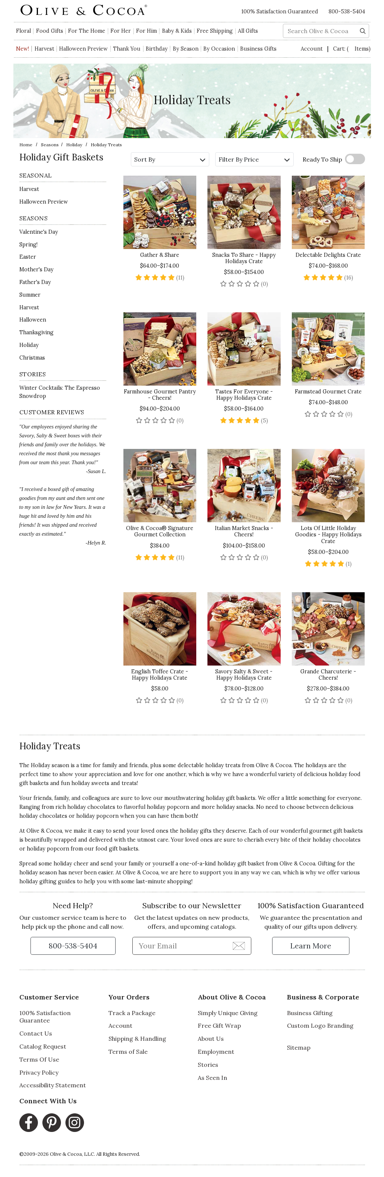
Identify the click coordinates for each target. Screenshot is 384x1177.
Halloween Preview (83, 48)
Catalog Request (42, 1046)
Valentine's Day (38, 232)
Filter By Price (254, 159)
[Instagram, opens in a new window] (74, 1122)
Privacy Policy (38, 1072)
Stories (208, 1064)
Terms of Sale (128, 1051)
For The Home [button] (86, 31)
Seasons (50, 144)
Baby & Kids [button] (177, 31)
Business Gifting (310, 1013)
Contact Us (35, 1033)
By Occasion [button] (219, 48)
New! (22, 48)
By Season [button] (186, 48)
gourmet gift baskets (336, 830)
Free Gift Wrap (219, 1025)
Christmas (32, 357)
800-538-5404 (347, 11)
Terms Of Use (39, 1059)
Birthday (157, 48)
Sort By (169, 159)
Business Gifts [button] (258, 48)
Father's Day (35, 282)
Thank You (127, 48)
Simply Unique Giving (228, 1013)
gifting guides (57, 881)
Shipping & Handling (137, 1038)
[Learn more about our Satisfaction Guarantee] (310, 946)
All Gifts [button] (248, 31)
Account (312, 48)
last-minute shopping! (164, 881)
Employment (216, 1051)
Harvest (44, 48)
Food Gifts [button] (49, 31)
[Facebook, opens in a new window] (28, 1122)
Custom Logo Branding (320, 1025)
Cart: (352, 48)
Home (25, 144)
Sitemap (298, 1047)
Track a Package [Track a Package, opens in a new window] (132, 1013)
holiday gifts (196, 830)
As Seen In (212, 1077)
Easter (27, 256)
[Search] (362, 30)
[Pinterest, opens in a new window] (51, 1122)
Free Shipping (215, 31)
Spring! (28, 244)
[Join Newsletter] (239, 945)
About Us (211, 1038)
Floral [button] (23, 31)
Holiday (74, 144)
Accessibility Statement (52, 1085)
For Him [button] (146, 31)
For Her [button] (120, 31)
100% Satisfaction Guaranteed (279, 11)
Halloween (32, 319)
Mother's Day (36, 269)
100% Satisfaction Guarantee (45, 1016)
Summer (30, 294)
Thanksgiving (36, 332)
